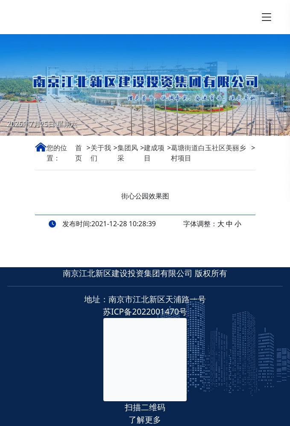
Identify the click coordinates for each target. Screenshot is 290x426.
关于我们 (101, 153)
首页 (78, 153)
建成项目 (154, 153)
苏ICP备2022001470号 (145, 311)
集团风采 (127, 153)
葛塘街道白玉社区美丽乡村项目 (208, 153)
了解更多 (145, 419)
